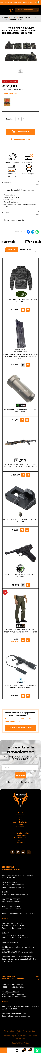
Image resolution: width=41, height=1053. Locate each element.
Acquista (20, 131)
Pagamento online (20, 838)
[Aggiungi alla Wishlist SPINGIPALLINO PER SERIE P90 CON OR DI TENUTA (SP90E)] (27, 420)
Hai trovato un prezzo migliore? (14, 89)
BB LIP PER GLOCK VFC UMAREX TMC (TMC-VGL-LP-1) (20, 521)
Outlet (20, 824)
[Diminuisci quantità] (13, 119)
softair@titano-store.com (26, 2)
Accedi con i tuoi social (20, 728)
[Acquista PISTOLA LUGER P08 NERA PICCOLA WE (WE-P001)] (23, 585)
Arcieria (20, 820)
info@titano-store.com (16, 887)
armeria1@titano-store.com (18, 997)
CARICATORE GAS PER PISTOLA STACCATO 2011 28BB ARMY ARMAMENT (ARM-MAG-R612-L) (20, 356)
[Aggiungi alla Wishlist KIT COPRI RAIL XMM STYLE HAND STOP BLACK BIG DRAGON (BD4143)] (20, 139)
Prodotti (5, 17)
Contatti (20, 840)
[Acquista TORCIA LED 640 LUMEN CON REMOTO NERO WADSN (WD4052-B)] (23, 696)
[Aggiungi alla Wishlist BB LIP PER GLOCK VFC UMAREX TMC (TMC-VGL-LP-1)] (27, 530)
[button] (38, 2)
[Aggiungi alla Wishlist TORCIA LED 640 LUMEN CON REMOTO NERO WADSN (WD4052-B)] (28, 696)
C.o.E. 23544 (20, 1033)
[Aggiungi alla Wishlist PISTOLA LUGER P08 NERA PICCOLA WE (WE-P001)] (28, 585)
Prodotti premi (20, 835)
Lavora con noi (20, 845)
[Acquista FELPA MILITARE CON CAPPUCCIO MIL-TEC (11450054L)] (23, 310)
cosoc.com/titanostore (27, 913)
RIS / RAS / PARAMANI (13, 19)
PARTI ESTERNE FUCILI (28, 17)
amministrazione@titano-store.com (15, 894)
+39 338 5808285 (17, 994)
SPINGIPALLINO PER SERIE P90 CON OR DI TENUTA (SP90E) (20, 411)
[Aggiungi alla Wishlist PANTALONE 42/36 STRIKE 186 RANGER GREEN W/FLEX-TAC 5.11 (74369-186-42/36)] (28, 640)
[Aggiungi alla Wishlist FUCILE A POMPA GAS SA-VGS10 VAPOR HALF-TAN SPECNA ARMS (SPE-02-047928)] (28, 475)
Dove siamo (20, 843)
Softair (13, 17)
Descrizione (20, 182)
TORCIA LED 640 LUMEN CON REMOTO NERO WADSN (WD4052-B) (20, 686)
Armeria (20, 817)
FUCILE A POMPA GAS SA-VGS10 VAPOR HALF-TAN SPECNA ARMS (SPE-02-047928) (20, 466)
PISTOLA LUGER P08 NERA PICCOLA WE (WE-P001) (20, 576)
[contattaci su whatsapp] (37, 1050)
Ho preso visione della (21, 782)
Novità (11, 249)
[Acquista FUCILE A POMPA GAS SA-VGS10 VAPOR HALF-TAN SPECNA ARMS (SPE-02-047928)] (23, 475)
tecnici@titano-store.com (12, 901)
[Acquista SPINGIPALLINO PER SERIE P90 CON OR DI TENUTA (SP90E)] (22, 420)
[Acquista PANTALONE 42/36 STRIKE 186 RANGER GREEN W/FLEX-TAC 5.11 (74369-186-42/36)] (23, 640)
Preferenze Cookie (30, 1031)
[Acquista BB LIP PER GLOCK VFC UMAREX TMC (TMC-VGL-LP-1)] (22, 530)
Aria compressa (20, 815)
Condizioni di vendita (20, 833)
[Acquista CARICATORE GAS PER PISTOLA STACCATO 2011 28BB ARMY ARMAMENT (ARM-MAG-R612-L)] (23, 365)
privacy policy (30, 782)
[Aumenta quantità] (23, 119)
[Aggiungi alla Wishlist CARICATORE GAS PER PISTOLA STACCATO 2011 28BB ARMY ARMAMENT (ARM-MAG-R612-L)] (28, 365)
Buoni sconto (20, 827)
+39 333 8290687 (17, 885)
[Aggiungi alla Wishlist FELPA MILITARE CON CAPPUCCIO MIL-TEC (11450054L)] (28, 310)
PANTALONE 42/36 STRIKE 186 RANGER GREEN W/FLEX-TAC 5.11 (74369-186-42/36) (20, 631)
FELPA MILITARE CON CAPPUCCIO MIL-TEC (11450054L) (21, 300)
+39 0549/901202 (12, 882)
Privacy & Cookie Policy (13, 1031)
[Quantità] (19, 119)
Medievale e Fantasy (20, 822)
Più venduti (26, 249)
